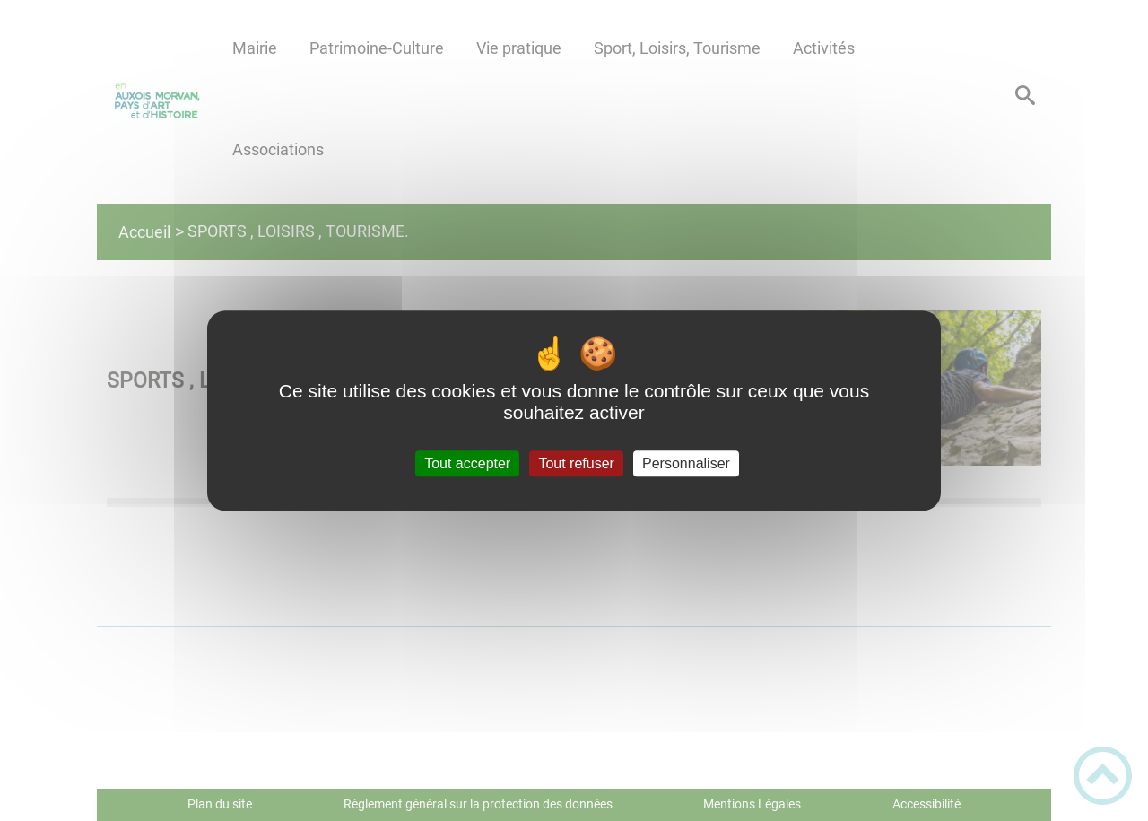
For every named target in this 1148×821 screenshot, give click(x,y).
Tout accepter (467, 463)
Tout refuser (575, 463)
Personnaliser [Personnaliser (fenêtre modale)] (686, 463)
